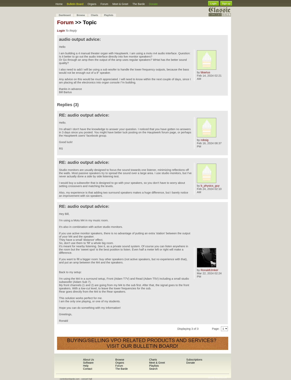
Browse (81, 15)
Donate (153, 4)
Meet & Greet (120, 4)
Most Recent (221, 377)
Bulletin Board (75, 4)
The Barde (138, 4)
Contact (87, 368)
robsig (204, 140)
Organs (92, 4)
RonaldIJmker (209, 270)
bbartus (205, 72)
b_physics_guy (210, 185)
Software (88, 362)
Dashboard (65, 15)
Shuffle (211, 377)
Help (85, 365)
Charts (94, 15)
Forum (104, 4)
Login (213, 3)
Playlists (108, 15)
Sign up (226, 3)
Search (153, 368)
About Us (88, 359)
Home (59, 4)
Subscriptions (194, 359)
